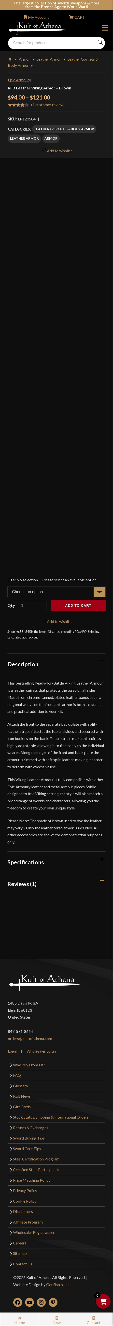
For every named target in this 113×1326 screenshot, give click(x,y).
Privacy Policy (25, 1190)
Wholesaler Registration (33, 1232)
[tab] (56, 664)
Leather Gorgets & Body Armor (64, 129)
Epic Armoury (19, 79)
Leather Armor (48, 59)
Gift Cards (22, 1106)
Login (12, 1051)
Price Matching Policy (31, 1180)
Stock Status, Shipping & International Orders (51, 1117)
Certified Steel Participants (36, 1169)
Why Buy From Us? (29, 1064)
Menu (105, 28)
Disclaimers (23, 1211)
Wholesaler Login (41, 1051)
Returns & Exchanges (30, 1127)
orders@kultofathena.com (30, 1038)
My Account (38, 17)
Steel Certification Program (36, 1159)
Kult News (22, 1096)
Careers (19, 1243)
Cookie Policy (25, 1201)
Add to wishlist (56, 150)
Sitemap (20, 1253)
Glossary (20, 1085)
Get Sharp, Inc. (58, 1284)
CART (79, 17)
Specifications (25, 862)
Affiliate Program (28, 1222)
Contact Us (22, 1263)
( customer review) (48, 104)
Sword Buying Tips (29, 1138)
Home (10, 58)
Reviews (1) (22, 883)
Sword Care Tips (27, 1148)
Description (22, 664)
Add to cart (78, 605)
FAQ (17, 1075)
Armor (24, 59)
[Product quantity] (31, 605)
